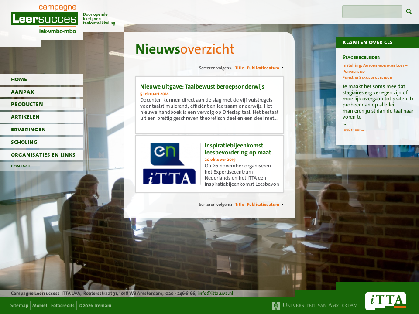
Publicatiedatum (263, 68)
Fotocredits (63, 305)
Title (239, 68)
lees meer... (353, 129)
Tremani (102, 305)
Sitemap (19, 305)
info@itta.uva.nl (215, 293)
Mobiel (39, 305)
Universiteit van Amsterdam (315, 305)
